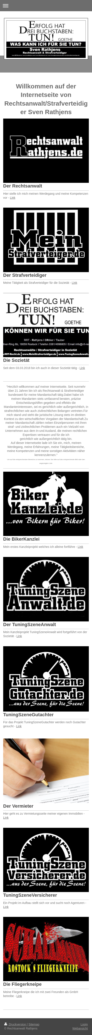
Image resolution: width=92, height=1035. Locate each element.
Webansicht (80, 1028)
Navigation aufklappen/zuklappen (46, 5)
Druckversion (15, 1024)
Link (12, 197)
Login (84, 1024)
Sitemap (33, 1024)
